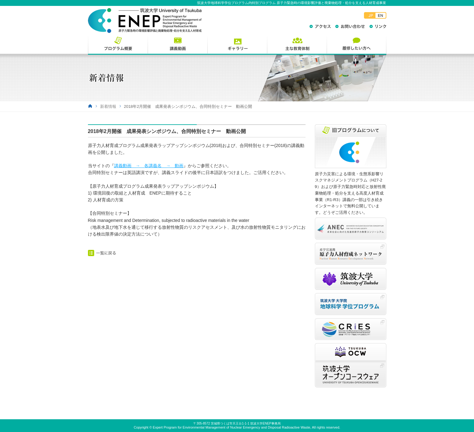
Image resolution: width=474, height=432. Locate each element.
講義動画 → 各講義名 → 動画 (149, 165)
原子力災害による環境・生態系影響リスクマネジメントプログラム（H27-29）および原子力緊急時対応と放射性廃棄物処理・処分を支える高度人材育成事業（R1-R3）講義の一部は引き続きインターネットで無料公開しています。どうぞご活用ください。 (350, 193)
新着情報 (108, 106)
